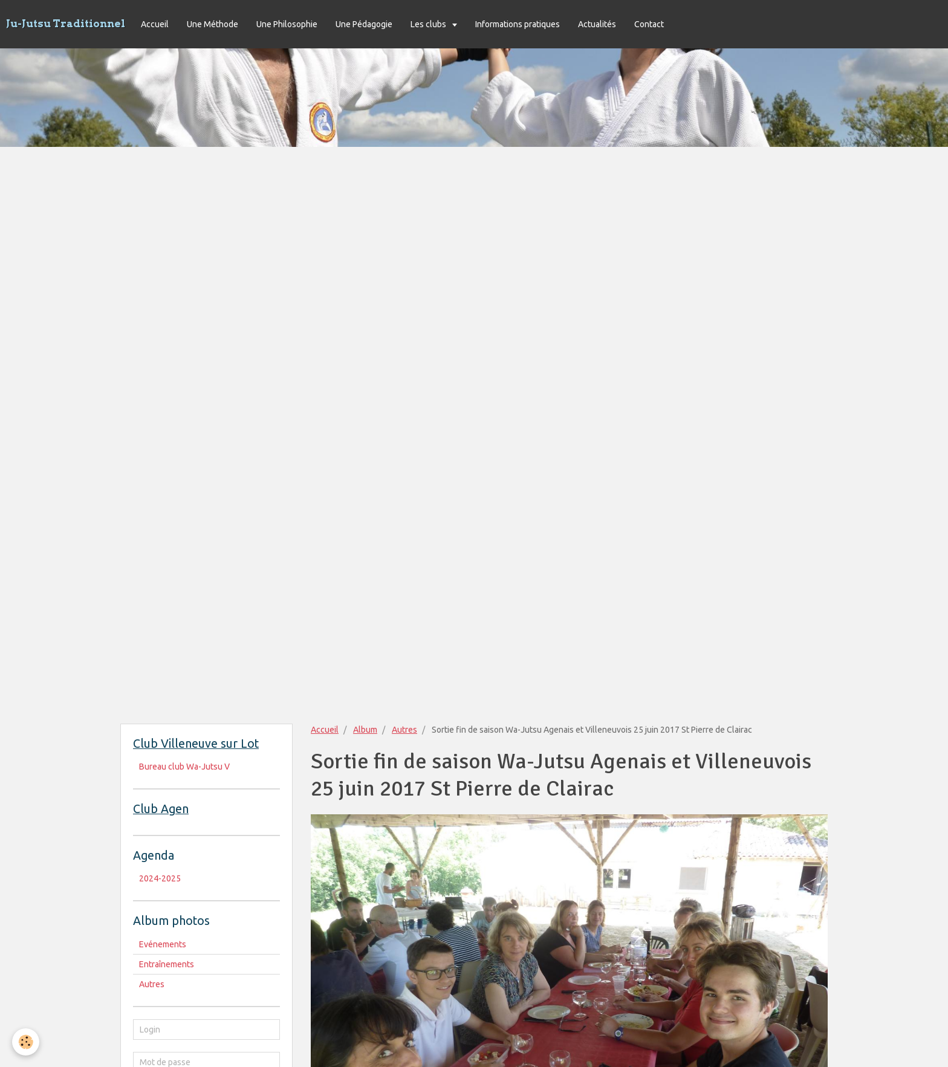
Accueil (155, 24)
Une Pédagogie (364, 24)
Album (365, 730)
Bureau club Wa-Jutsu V (184, 766)
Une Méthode (212, 24)
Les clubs (429, 24)
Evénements (162, 944)
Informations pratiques (517, 24)
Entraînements (166, 964)
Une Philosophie (286, 24)
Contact (649, 24)
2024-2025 (160, 878)
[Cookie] (25, 1042)
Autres (404, 730)
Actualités (597, 24)
